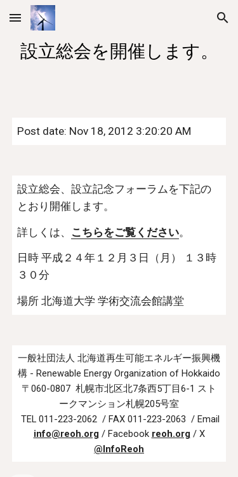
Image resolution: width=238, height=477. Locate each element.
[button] (15, 17)
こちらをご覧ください (125, 232)
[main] (119, 51)
